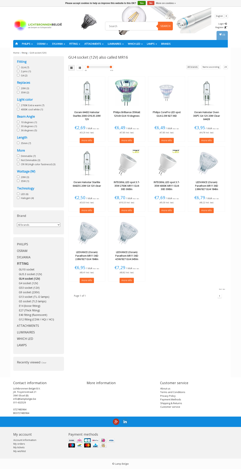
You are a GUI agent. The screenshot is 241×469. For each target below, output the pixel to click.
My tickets (19, 447)
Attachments (94, 43)
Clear (44, 362)
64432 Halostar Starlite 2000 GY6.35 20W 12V (87, 116)
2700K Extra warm (32, 105)
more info (87, 140)
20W (25, 88)
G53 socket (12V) (29, 287)
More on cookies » (166, 3)
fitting (74, 43)
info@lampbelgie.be (24, 399)
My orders (19, 443)
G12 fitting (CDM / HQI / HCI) (36, 319)
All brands (193, 66)
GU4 (25, 67)
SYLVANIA (58, 43)
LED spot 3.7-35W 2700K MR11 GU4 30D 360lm (127, 185)
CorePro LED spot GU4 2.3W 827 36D (167, 114)
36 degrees (29, 130)
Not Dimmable (30, 160)
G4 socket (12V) (28, 283)
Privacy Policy (168, 396)
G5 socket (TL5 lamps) (32, 301)
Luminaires (116, 43)
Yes (142, 3)
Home (16, 52)
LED (24, 194)
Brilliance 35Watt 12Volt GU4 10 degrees (126, 114)
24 (225, 66)
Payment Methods (170, 399)
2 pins (26, 71)
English (219, 16)
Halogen (27, 198)
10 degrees (29, 122)
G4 (24, 75)
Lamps (152, 43)
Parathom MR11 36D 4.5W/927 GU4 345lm (126, 255)
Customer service (170, 406)
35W (25, 92)
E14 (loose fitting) (29, 306)
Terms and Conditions (172, 392)
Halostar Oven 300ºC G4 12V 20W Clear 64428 (206, 116)
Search (165, 26)
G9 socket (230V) (29, 292)
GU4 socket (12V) (38, 52)
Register (221, 27)
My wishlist (19, 451)
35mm (26, 143)
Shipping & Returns (171, 403)
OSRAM (42, 43)
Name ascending (211, 66)
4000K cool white (32, 109)
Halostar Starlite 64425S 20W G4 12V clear (87, 183)
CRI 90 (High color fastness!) (38, 164)
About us (165, 388)
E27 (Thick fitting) (29, 310)
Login (222, 23)
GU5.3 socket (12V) (30, 274)
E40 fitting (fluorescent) (33, 315)
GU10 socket (26, 269)
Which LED (135, 43)
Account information (24, 440)
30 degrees (29, 126)
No (150, 3)
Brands (166, 43)
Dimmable (28, 156)
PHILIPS (27, 43)
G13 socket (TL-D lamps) (34, 297)
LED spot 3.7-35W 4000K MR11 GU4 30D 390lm (166, 185)
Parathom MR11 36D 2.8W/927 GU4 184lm (206, 185)
